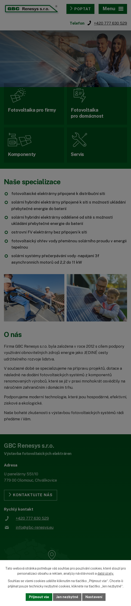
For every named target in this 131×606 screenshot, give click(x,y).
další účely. (105, 574)
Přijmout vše (39, 597)
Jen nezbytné (67, 597)
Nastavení (93, 597)
